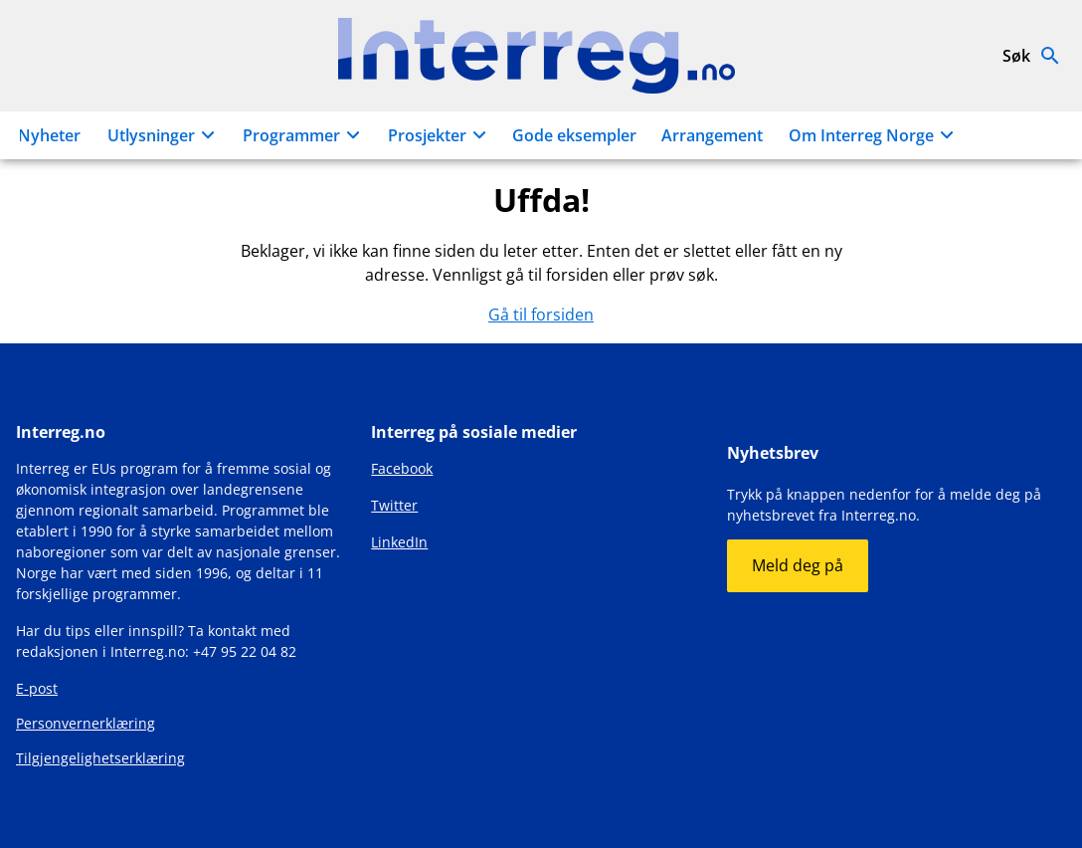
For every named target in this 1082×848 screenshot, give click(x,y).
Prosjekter (440, 135)
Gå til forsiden (541, 314)
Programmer (304, 135)
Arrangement (712, 135)
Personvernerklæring (85, 723)
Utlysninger (164, 135)
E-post (37, 688)
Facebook (402, 468)
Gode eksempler (574, 135)
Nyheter (49, 135)
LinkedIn (399, 541)
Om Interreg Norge (874, 135)
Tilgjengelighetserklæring (100, 757)
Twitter (394, 505)
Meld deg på (797, 565)
